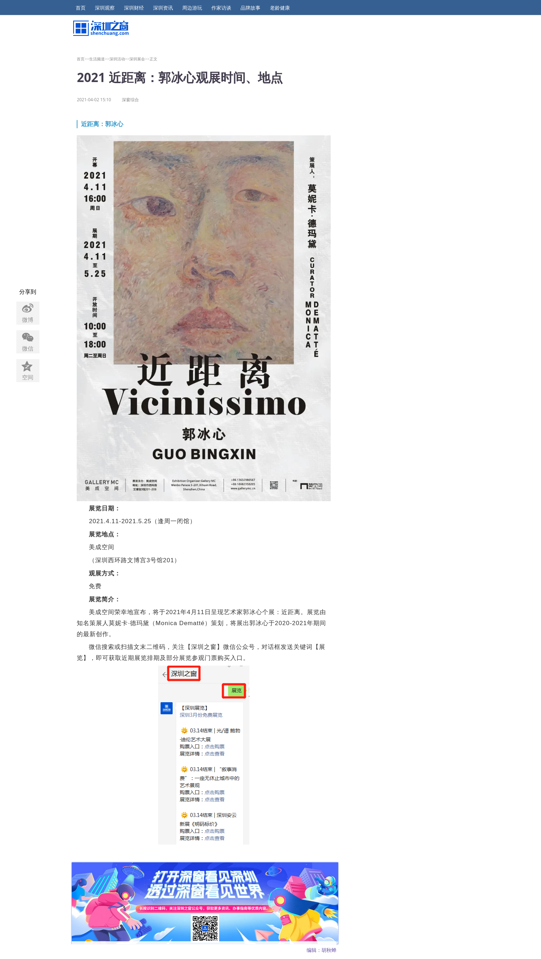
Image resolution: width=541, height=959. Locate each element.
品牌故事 (250, 8)
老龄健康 (280, 8)
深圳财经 (134, 8)
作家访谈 (221, 8)
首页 (81, 8)
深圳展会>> (139, 58)
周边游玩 (192, 8)
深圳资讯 (163, 8)
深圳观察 (105, 8)
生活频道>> (99, 58)
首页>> (83, 58)
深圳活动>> (119, 58)
